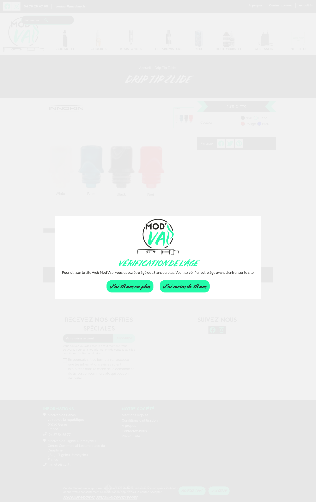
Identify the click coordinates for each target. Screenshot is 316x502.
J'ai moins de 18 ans (184, 286)
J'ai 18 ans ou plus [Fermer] (130, 286)
